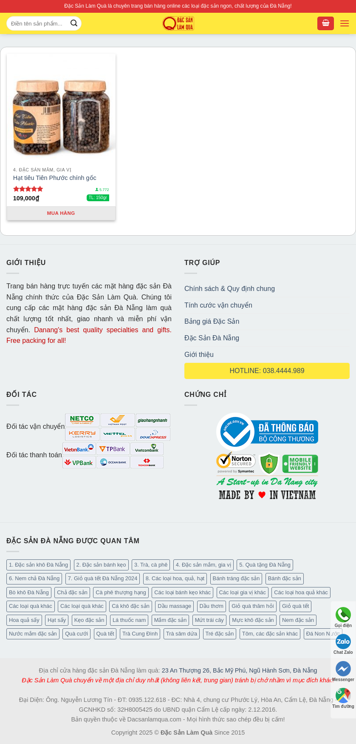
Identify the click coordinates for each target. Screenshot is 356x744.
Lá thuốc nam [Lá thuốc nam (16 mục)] (129, 620)
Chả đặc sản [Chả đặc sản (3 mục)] (72, 592)
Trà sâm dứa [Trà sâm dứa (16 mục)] (181, 633)
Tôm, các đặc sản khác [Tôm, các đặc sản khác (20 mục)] (270, 633)
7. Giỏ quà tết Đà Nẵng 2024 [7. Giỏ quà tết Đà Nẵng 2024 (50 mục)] (103, 578)
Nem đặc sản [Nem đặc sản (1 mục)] (298, 620)
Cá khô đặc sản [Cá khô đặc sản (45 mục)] (131, 606)
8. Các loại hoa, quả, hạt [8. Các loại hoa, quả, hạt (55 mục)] (175, 578)
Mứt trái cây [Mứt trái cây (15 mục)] (209, 620)
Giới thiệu (199, 354)
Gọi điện (343, 617)
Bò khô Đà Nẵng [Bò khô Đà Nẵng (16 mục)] (29, 592)
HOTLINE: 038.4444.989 (266, 370)
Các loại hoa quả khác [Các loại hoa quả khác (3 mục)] (301, 592)
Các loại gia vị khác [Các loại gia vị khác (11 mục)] (242, 592)
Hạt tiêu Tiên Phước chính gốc (54, 177)
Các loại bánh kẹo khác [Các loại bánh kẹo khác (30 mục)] (182, 592)
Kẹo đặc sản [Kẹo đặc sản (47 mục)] (89, 620)
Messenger (343, 671)
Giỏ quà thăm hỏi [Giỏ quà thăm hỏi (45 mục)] (253, 606)
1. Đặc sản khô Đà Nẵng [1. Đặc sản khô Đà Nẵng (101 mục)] (38, 565)
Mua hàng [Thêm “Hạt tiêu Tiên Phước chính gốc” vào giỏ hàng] (61, 213)
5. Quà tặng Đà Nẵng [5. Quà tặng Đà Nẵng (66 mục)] (265, 565)
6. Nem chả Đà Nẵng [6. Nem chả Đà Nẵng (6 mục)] (34, 578)
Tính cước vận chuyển (218, 305)
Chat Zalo (343, 644)
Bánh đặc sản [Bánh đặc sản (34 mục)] (284, 578)
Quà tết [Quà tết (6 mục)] (105, 633)
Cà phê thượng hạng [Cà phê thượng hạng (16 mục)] (121, 592)
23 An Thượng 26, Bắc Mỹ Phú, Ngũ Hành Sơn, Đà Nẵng (239, 670)
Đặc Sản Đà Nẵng (211, 338)
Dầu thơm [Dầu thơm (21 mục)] (211, 606)
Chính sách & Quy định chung (229, 288)
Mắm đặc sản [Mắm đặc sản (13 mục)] (170, 620)
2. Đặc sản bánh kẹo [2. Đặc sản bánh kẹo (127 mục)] (101, 565)
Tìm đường (343, 698)
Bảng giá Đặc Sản (211, 321)
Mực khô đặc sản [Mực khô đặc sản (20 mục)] (253, 620)
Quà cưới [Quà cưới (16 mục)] (76, 633)
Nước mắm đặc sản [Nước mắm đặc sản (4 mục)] (33, 633)
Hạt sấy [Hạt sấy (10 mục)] (57, 620)
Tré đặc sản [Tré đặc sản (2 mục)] (220, 633)
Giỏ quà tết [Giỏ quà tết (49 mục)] (295, 606)
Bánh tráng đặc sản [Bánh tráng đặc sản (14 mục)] (236, 578)
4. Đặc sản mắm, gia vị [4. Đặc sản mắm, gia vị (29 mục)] (203, 565)
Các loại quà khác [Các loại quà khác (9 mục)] (82, 606)
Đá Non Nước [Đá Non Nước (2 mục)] (323, 633)
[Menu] (344, 23)
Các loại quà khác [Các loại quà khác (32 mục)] (30, 606)
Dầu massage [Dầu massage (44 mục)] (174, 606)
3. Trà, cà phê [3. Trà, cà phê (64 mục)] (150, 565)
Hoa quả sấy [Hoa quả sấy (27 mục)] (24, 620)
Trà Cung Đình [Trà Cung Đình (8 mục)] (140, 633)
